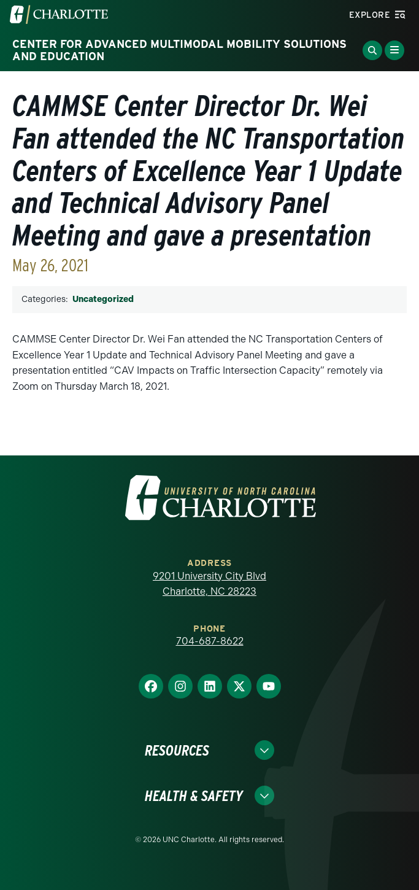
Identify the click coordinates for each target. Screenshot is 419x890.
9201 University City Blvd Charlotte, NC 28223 (209, 584)
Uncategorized (103, 299)
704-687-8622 (210, 641)
